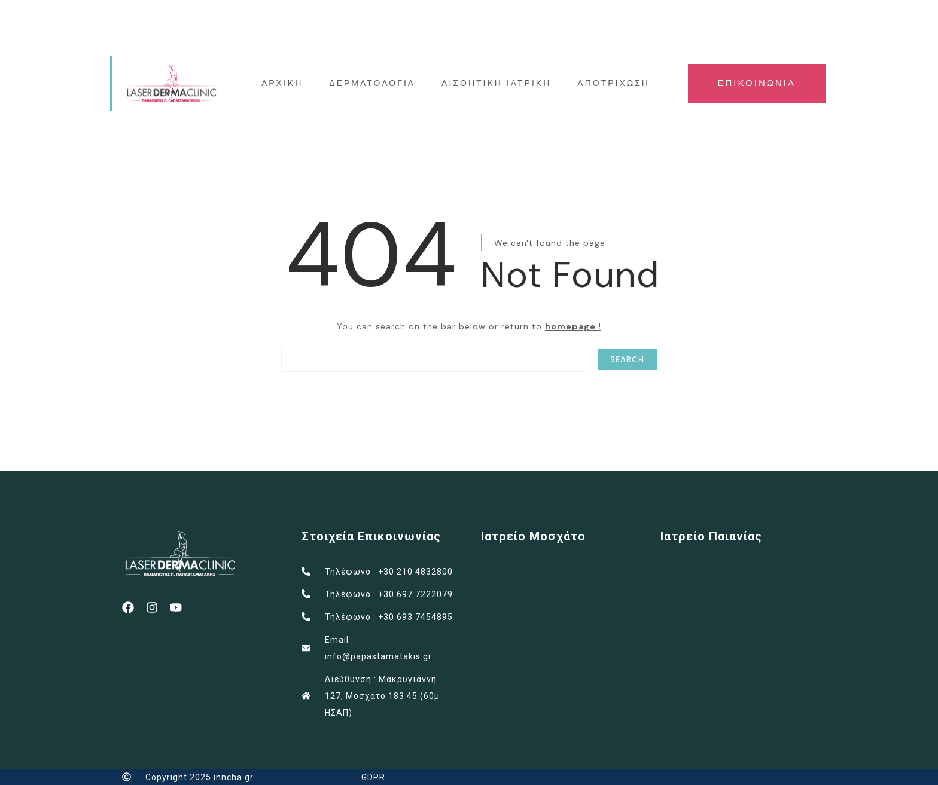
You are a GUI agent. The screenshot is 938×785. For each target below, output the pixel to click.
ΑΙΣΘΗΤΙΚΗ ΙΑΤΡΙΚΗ (497, 83)
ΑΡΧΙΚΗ (282, 83)
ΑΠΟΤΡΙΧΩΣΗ (614, 83)
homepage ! (573, 325)
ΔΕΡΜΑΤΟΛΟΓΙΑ (373, 83)
